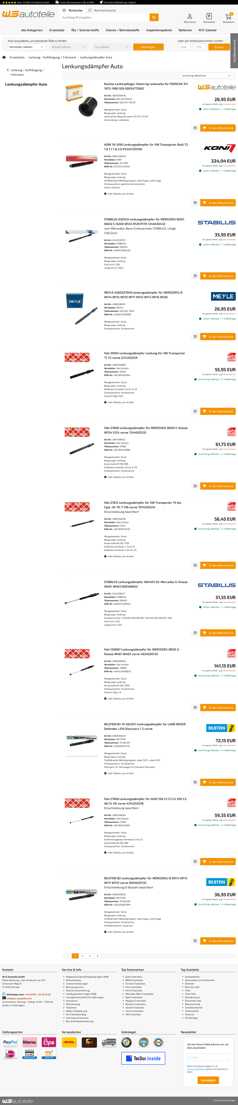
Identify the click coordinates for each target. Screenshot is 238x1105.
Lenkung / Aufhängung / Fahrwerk (52, 57)
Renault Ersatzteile (135, 1004)
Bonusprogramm (75, 987)
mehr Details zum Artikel (119, 193)
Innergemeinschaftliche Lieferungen (85, 997)
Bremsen (189, 983)
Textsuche (75, 10)
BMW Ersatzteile (134, 980)
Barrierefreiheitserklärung (79, 1021)
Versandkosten (229, 104)
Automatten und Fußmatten (200, 980)
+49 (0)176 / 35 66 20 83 (38, 994)
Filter (188, 990)
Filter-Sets (190, 993)
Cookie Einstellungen (77, 983)
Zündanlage (191, 1017)
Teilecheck (71, 1007)
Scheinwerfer (192, 1011)
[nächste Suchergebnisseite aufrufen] (97, 955)
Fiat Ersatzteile (133, 987)
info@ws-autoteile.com (19, 998)
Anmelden (208, 1080)
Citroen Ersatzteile (135, 983)
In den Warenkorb (218, 128)
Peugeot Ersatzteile (135, 1000)
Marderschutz (192, 997)
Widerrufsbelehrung (76, 1011)
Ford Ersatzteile (133, 990)
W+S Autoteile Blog (76, 1014)
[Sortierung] (206, 75)
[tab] (72, 10)
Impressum (72, 1000)
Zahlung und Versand (77, 1017)
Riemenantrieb (192, 1004)
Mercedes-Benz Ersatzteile (139, 993)
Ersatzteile (17, 57)
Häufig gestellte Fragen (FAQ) (81, 993)
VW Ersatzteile (133, 1014)
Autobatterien (192, 976)
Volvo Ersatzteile (134, 1011)
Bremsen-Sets (192, 987)
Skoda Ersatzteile (134, 1007)
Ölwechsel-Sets (193, 1000)
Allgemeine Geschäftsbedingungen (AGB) (87, 976)
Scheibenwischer (194, 1007)
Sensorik (189, 1014)
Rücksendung (73, 1004)
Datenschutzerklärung (78, 990)
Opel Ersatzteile (133, 997)
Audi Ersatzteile (133, 976)
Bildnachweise (73, 980)
